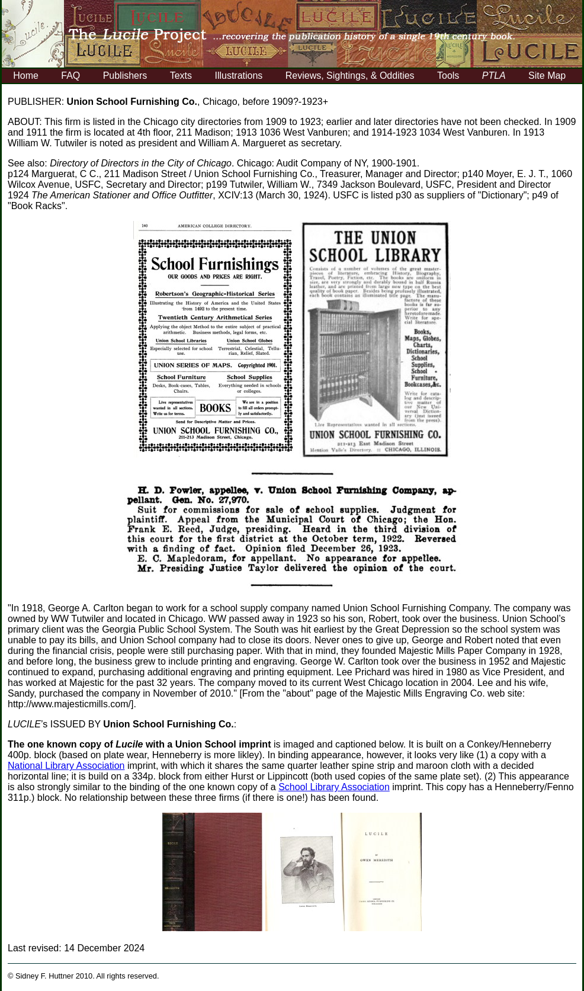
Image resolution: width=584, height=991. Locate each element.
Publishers (125, 75)
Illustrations (238, 75)
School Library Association (334, 787)
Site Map (547, 75)
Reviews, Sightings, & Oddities (350, 75)
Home (25, 75)
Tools (448, 75)
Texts (181, 75)
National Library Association (66, 766)
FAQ (70, 75)
